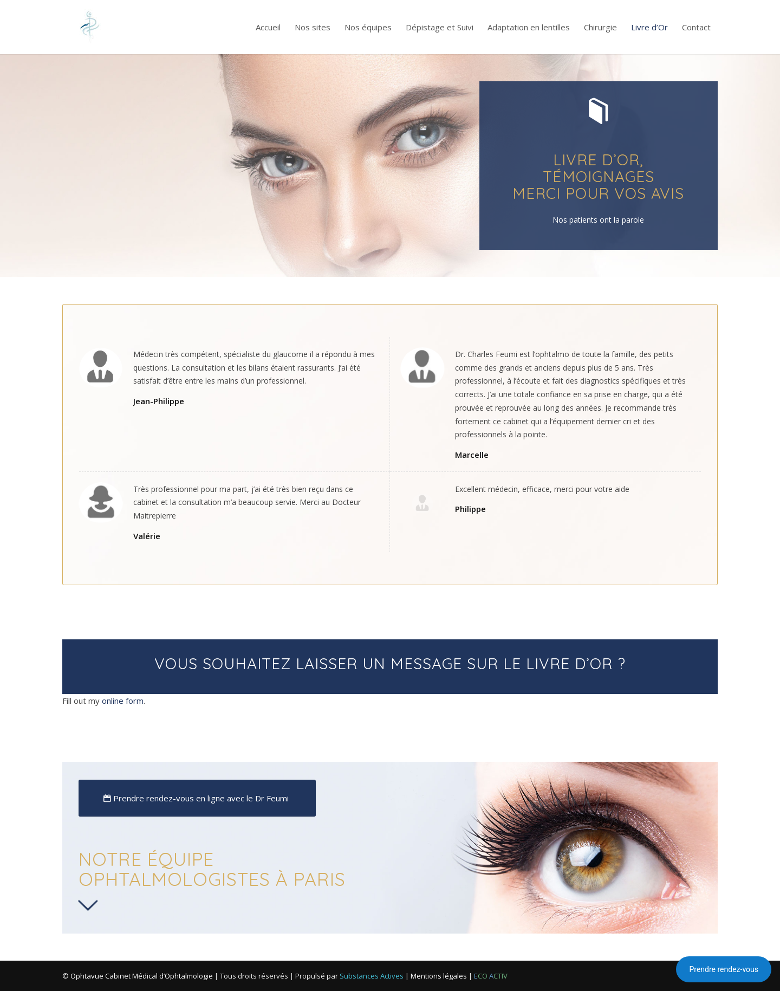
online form (123, 700)
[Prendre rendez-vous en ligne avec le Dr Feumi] (197, 798)
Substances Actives (372, 976)
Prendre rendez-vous (723, 969)
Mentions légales (439, 976)
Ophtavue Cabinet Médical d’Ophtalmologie (141, 976)
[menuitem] (268, 27)
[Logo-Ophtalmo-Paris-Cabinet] (89, 27)
